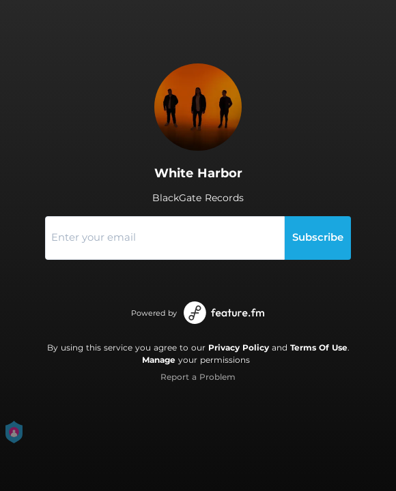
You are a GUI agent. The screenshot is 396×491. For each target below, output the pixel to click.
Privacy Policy (238, 347)
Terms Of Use (319, 347)
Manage (158, 360)
